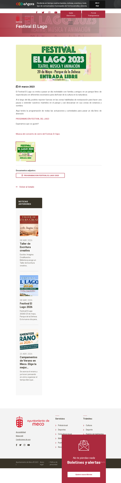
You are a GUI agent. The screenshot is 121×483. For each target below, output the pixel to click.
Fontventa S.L (100, 462)
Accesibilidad (21, 432)
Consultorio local (63, 434)
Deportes (60, 430)
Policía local (61, 425)
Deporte (88, 430)
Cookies (70, 462)
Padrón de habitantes (93, 434)
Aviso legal (42, 463)
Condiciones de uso (23, 440)
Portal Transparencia (93, 14)
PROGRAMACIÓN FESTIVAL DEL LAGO (32, 119)
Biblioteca (60, 438)
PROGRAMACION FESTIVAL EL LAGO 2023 (40, 175)
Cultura (87, 425)
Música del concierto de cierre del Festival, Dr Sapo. (38, 134)
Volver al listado (25, 187)
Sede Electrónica (71, 14)
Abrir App (97, 4)
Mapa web (19, 436)
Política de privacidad (53, 463)
